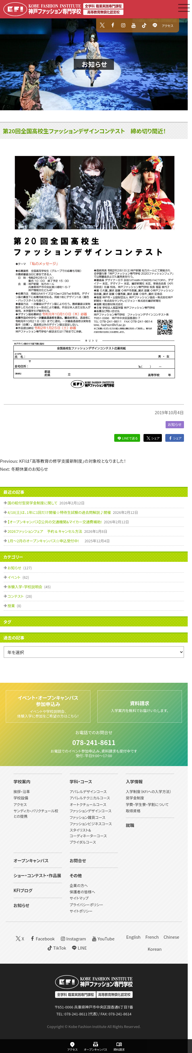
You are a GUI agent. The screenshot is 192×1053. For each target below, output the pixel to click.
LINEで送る (127, 438)
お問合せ (78, 860)
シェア (153, 438)
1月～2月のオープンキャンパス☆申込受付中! (45, 540)
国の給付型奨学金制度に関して (32, 503)
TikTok (56, 947)
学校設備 (20, 798)
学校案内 (21, 781)
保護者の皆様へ (82, 891)
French (152, 937)
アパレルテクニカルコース (90, 798)
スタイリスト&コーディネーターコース (88, 832)
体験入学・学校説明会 (25, 586)
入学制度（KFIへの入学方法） (148, 791)
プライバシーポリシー (86, 904)
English (133, 937)
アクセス (167, 25)
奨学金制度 (135, 798)
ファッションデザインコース (91, 810)
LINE (79, 947)
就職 (130, 825)
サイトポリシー (81, 911)
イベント (14, 577)
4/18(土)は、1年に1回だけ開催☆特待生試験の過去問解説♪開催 (59, 512)
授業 (11, 605)
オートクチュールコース (88, 804)
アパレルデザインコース (88, 791)
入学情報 (134, 781)
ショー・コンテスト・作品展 (37, 875)
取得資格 (133, 810)
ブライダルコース (83, 842)
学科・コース (81, 781)
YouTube (102, 938)
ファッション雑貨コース (88, 817)
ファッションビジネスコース (91, 823)
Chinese (171, 937)
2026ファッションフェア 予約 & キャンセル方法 (45, 531)
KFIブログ (22, 890)
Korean (155, 949)
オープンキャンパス (31, 860)
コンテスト (15, 596)
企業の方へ (79, 885)
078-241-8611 (94, 742)
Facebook (42, 938)
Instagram (72, 938)
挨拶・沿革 (21, 791)
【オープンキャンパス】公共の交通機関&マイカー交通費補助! (55, 521)
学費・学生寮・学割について (147, 804)
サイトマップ (79, 898)
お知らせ (94, 64)
